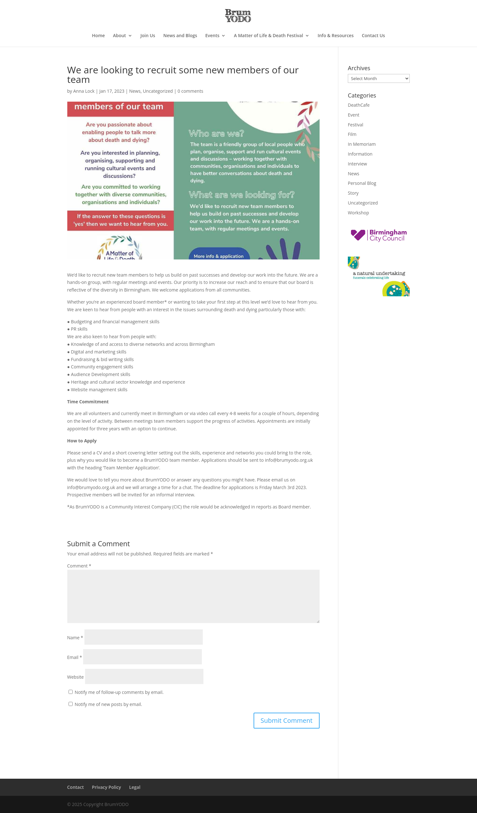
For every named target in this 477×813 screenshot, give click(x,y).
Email (74, 657)
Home (98, 35)
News (135, 91)
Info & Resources (336, 35)
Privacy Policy (106, 787)
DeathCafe (359, 105)
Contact (75, 787)
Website (75, 677)
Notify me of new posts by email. (108, 704)
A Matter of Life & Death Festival (268, 35)
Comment (79, 566)
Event (353, 115)
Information (360, 154)
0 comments (190, 91)
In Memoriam (362, 144)
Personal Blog (362, 183)
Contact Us (373, 35)
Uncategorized (158, 91)
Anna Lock (84, 91)
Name (75, 638)
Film (352, 134)
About (119, 35)
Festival (355, 125)
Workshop (358, 213)
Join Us (148, 35)
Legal (134, 787)
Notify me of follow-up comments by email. (119, 692)
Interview (357, 164)
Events (212, 35)
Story (353, 193)
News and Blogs (180, 35)
